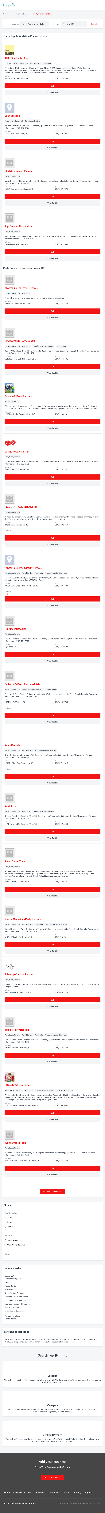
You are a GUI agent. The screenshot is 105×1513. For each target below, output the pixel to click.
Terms (67, 1492)
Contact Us (54, 1492)
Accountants (10, 1286)
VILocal (5, 14)
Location (56, 24)
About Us (40, 1492)
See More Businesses (52, 1191)
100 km (10, 1226)
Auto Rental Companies (15, 1311)
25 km (9, 1217)
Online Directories (22, 1492)
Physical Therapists (13, 1307)
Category (15, 24)
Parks (7, 1282)
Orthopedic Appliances (15, 1279)
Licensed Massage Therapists (17, 1304)
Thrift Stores (10, 1319)
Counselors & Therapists (15, 1300)
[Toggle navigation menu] (101, 5)
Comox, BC (21, 14)
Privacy (77, 1492)
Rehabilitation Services (14, 1293)
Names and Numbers (25, 1503)
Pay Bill (88, 1492)
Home (6, 1492)
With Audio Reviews (16, 1245)
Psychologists (11, 1289)
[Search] (94, 24)
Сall (52, 86)
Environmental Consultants (16, 1296)
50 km (9, 1222)
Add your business (52, 1477)
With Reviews (13, 1240)
